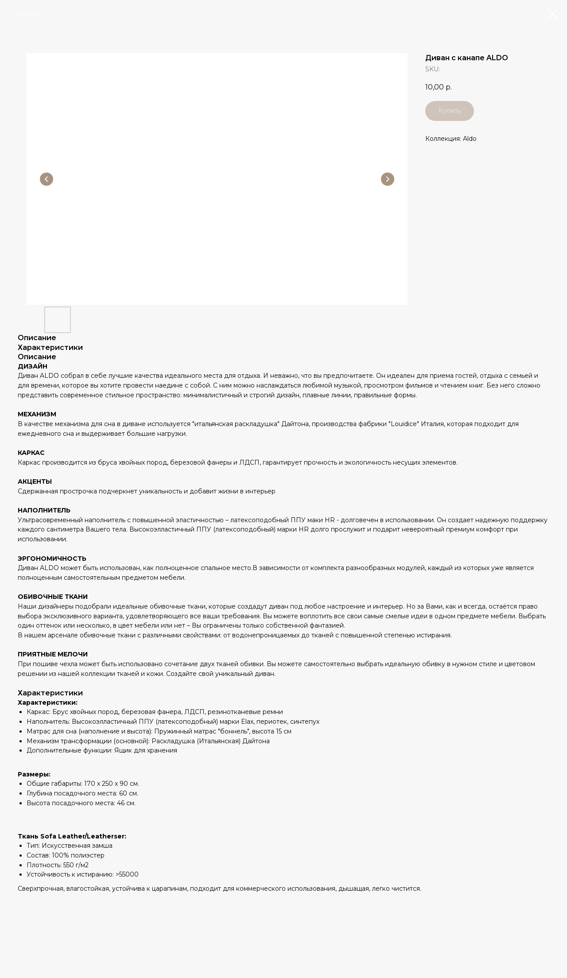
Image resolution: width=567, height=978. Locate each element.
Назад (27, 13)
